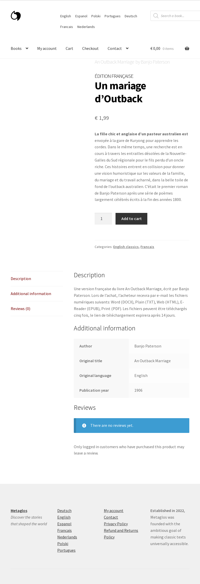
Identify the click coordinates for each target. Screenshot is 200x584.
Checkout (90, 48)
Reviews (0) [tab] (20, 308)
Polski (96, 16)
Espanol (81, 16)
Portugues (113, 16)
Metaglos (19, 510)
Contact (115, 48)
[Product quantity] (103, 219)
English (65, 16)
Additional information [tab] (31, 293)
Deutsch (131, 16)
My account (47, 48)
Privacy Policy (116, 523)
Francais (66, 26)
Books (16, 48)
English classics (126, 246)
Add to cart (131, 218)
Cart (69, 48)
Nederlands (86, 26)
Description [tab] (21, 278)
